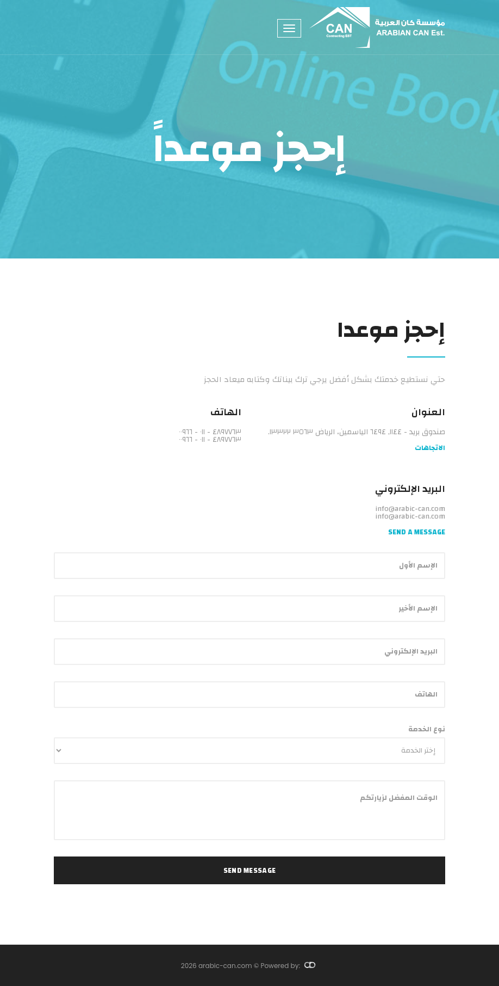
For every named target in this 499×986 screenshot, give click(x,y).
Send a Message (416, 532)
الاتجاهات (430, 448)
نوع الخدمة (426, 729)
